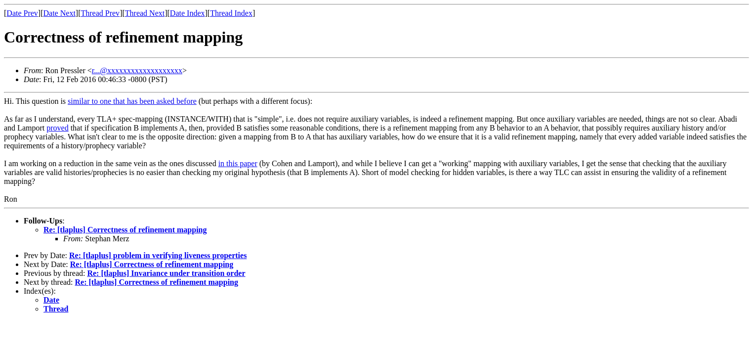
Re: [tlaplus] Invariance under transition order (166, 273)
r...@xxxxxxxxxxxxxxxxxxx (137, 70)
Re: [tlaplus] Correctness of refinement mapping (125, 229)
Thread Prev (100, 13)
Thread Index (231, 13)
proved (57, 128)
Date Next (59, 13)
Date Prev (22, 13)
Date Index (187, 13)
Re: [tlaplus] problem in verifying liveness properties (158, 255)
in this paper (237, 163)
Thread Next (145, 13)
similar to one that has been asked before (132, 101)
